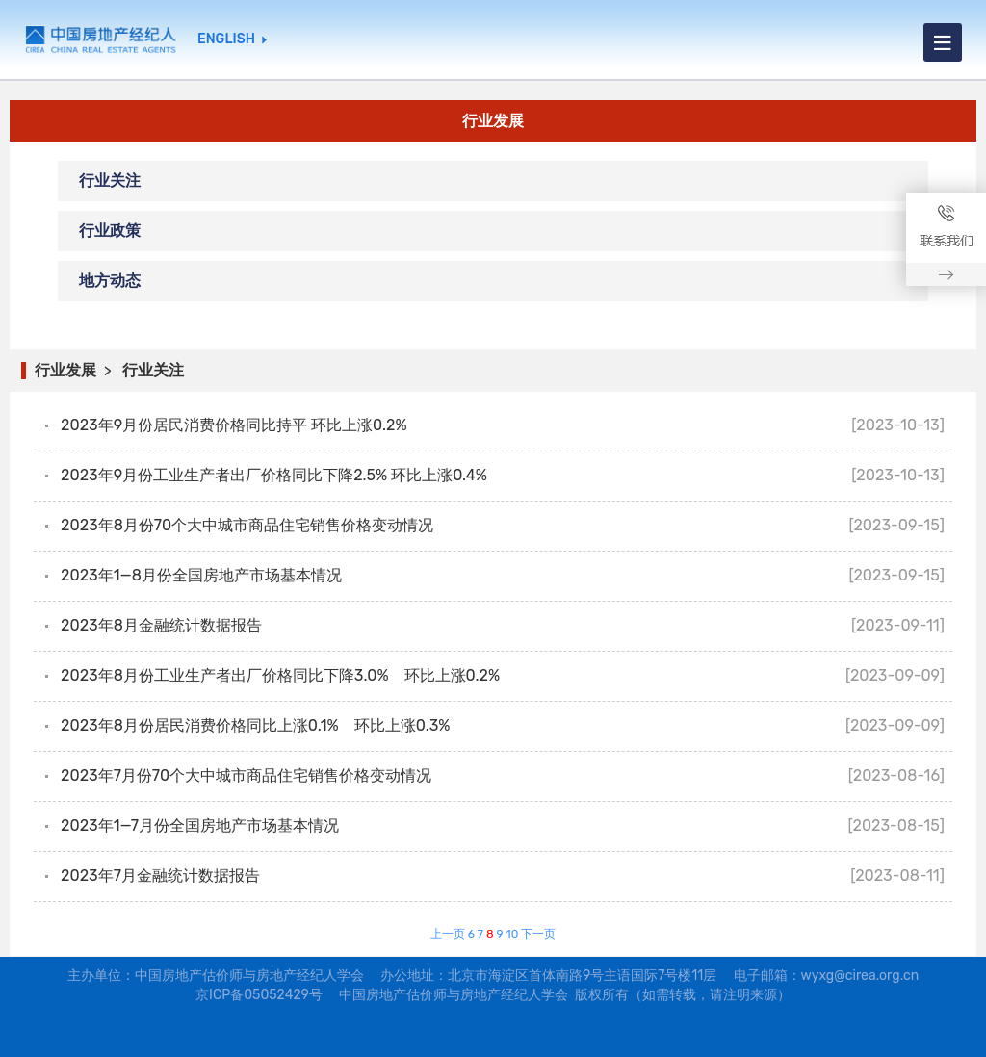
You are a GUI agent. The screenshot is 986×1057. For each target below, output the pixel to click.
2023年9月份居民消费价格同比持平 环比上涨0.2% (233, 425)
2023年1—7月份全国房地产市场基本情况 (200, 825)
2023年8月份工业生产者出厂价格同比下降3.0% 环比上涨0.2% (280, 675)
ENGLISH (226, 39)
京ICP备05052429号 (259, 995)
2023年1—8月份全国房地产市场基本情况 (201, 575)
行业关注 (110, 180)
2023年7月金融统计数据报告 (160, 875)
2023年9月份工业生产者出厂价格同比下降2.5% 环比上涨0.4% (274, 475)
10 (512, 934)
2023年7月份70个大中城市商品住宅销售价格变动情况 (246, 775)
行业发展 (65, 370)
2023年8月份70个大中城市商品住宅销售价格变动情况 (247, 525)
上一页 (447, 934)
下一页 (538, 934)
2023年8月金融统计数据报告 (161, 625)
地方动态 (110, 280)
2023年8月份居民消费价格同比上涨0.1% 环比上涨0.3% (255, 725)
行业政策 (110, 230)
